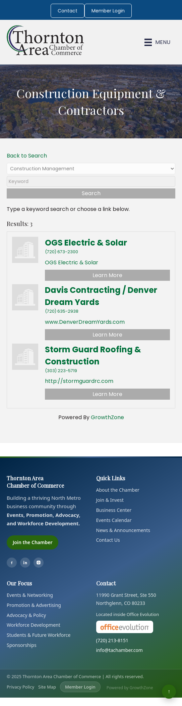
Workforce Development (33, 625)
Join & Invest (110, 500)
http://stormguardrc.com (79, 381)
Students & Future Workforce (38, 635)
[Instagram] (39, 563)
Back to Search (27, 156)
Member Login (108, 10)
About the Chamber (117, 490)
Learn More (107, 275)
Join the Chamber (32, 542)
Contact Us (108, 540)
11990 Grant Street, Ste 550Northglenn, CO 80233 (126, 599)
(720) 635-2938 (61, 311)
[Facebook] (12, 563)
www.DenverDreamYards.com (85, 322)
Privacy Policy (20, 687)
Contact (67, 10)
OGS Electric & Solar (86, 242)
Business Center (114, 510)
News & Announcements (123, 530)
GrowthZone (107, 417)
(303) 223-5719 (61, 370)
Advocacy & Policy (26, 615)
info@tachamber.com (119, 650)
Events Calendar (114, 520)
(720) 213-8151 (112, 640)
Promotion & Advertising (34, 605)
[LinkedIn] (25, 563)
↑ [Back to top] (169, 691)
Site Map (47, 687)
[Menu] (157, 42)
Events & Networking (30, 595)
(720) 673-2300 (61, 252)
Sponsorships (22, 645)
